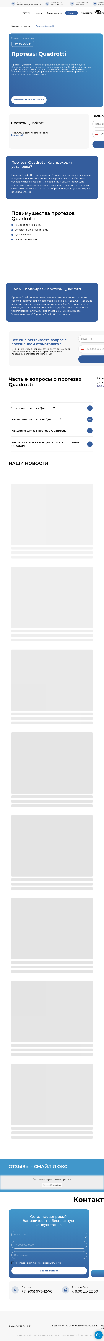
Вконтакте (80, 5)
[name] (49, 1234)
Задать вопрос (49, 1270)
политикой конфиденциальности (44, 1263)
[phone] (49, 1245)
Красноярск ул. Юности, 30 (29, 5)
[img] (14, 12)
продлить (66, 1179)
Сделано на (52, 1185)
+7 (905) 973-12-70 (37, 1291)
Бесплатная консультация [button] (22, 38)
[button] (29, 100)
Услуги (27, 26)
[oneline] (49, 1255)
